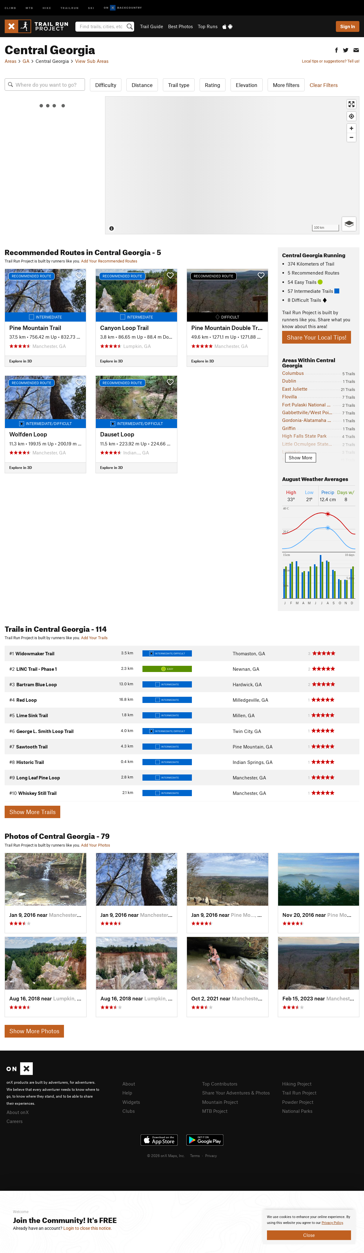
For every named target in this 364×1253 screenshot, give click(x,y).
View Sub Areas (91, 61)
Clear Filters (324, 85)
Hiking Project (296, 1083)
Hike (47, 8)
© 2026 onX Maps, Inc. (166, 1155)
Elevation (246, 85)
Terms (195, 1155)
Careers (14, 1121)
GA (26, 61)
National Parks (297, 1111)
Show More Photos (34, 1030)
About (128, 1083)
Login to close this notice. (87, 1228)
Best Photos (180, 26)
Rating (212, 85)
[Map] (232, 165)
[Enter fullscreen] (351, 104)
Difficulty (105, 85)
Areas (10, 61)
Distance (142, 85)
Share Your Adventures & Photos (236, 1092)
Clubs (128, 1111)
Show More (300, 457)
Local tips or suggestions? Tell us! (330, 61)
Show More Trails (32, 811)
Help (127, 1092)
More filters (286, 85)
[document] (309, 1227)
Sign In (347, 26)
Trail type (178, 85)
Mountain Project (220, 1102)
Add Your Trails (94, 637)
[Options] (349, 224)
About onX (17, 1112)
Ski (91, 8)
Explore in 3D (20, 361)
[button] (336, 49)
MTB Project (214, 1111)
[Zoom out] (351, 137)
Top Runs (208, 26)
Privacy (211, 1155)
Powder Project (297, 1102)
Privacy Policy (332, 1223)
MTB (29, 8)
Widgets (131, 1102)
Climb (10, 8)
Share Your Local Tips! (316, 337)
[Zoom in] (351, 128)
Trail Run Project (299, 1092)
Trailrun (70, 8)
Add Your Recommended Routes (109, 260)
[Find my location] (351, 116)
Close (309, 1235)
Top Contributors (219, 1083)
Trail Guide (151, 26)
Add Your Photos (95, 845)
